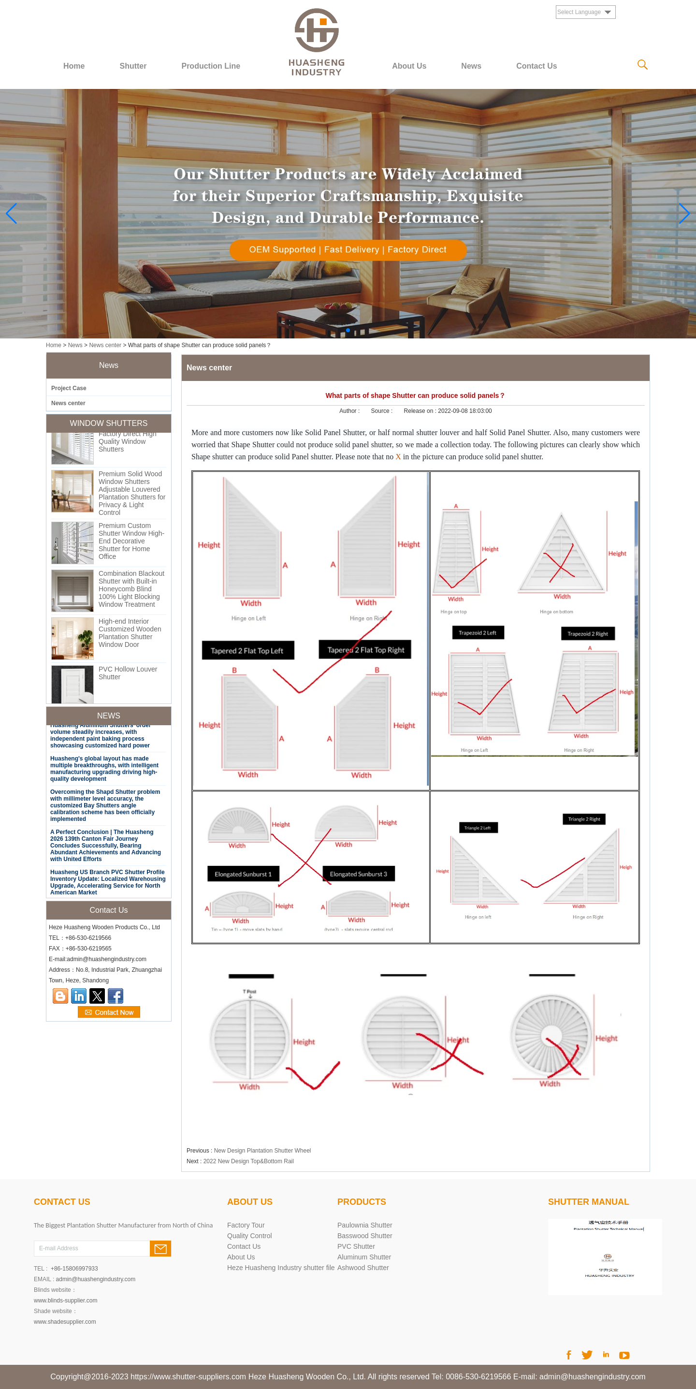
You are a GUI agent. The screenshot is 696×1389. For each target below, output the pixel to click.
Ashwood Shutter (363, 1268)
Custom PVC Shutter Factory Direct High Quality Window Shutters (130, 440)
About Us (409, 66)
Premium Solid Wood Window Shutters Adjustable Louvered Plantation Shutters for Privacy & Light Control (132, 496)
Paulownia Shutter (364, 1225)
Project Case (69, 388)
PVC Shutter (356, 1246)
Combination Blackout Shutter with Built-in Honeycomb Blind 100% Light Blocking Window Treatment (131, 592)
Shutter (132, 66)
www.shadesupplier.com (65, 1321)
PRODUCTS (361, 1202)
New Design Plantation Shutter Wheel (262, 1150)
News (471, 66)
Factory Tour (246, 1225)
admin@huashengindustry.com (96, 1279)
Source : (382, 411)
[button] (348, 330)
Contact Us (536, 66)
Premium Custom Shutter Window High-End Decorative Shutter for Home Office (131, 544)
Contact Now (109, 1012)
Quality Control (249, 1236)
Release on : (421, 411)
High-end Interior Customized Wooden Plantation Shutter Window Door (130, 636)
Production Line (210, 66)
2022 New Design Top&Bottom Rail (248, 1161)
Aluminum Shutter (364, 1257)
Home (74, 66)
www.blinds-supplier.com (65, 1300)
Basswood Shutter (364, 1236)
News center (105, 345)
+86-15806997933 (74, 1268)
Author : (350, 411)
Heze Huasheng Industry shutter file (281, 1268)
